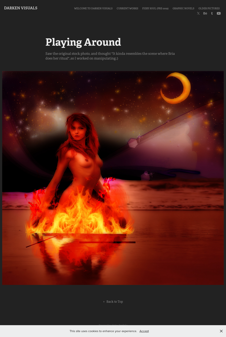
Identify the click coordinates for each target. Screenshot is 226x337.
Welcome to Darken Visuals (93, 8)
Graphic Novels (183, 8)
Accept (144, 331)
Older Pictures (209, 8)
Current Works (127, 8)
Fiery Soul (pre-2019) (155, 8)
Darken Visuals (20, 8)
